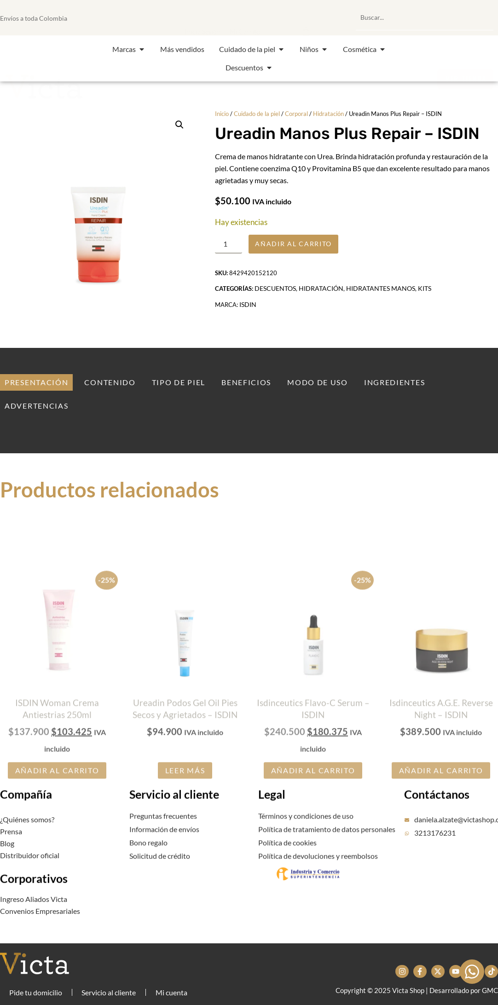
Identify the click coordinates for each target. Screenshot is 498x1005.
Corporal (296, 113)
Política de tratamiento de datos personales (326, 843)
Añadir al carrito (303, 246)
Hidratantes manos (380, 293)
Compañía (26, 811)
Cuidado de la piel (257, 113)
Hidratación (328, 113)
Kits (424, 293)
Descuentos (275, 293)
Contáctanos (436, 812)
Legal (271, 812)
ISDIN (247, 309)
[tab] (36, 382)
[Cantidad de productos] (231, 246)
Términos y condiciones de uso (305, 830)
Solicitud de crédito (159, 866)
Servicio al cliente (174, 812)
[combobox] (424, 17)
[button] (260, 17)
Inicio (222, 113)
